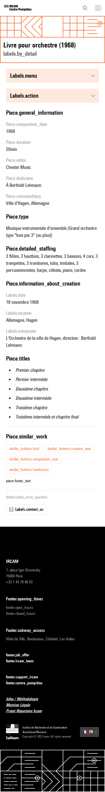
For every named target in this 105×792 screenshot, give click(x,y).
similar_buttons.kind (24, 448)
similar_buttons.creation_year (69, 448)
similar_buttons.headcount (28, 469)
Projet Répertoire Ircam (27, 711)
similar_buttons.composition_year (33, 459)
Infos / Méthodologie (25, 699)
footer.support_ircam (25, 677)
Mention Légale (21, 705)
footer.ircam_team (23, 661)
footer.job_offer (20, 655)
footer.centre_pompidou (27, 683)
